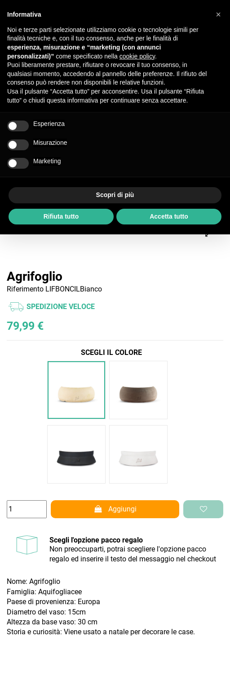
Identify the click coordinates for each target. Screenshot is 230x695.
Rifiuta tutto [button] (61, 216)
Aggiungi (115, 509)
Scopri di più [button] (115, 194)
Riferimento (25, 289)
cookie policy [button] (137, 56)
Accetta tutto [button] (169, 216)
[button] (218, 14)
